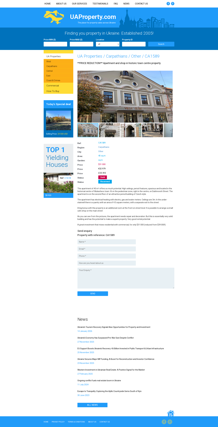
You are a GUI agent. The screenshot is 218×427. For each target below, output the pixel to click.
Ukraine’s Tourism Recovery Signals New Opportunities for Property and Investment (113, 327)
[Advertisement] (110, 306)
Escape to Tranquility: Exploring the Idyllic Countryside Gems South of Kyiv (109, 391)
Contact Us (141, 3)
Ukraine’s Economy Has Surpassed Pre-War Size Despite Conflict (105, 338)
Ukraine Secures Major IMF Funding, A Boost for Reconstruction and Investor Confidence (115, 359)
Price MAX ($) (76, 40)
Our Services (79, 3)
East (48, 76)
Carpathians (116, 56)
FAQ (116, 3)
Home (47, 3)
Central (49, 71)
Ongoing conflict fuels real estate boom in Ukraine (99, 380)
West (48, 61)
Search (161, 44)
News (126, 3)
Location (100, 40)
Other (136, 56)
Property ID (127, 40)
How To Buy (52, 91)
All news (92, 405)
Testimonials (100, 3)
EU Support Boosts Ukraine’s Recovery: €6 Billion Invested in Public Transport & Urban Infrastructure (120, 348)
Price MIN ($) (50, 40)
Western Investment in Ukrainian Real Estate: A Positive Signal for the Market (111, 370)
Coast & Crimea (53, 80)
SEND (92, 293)
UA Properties (89, 56)
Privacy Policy (58, 422)
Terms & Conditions (76, 422)
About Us (61, 3)
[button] (170, 73)
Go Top (170, 413)
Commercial (52, 85)
